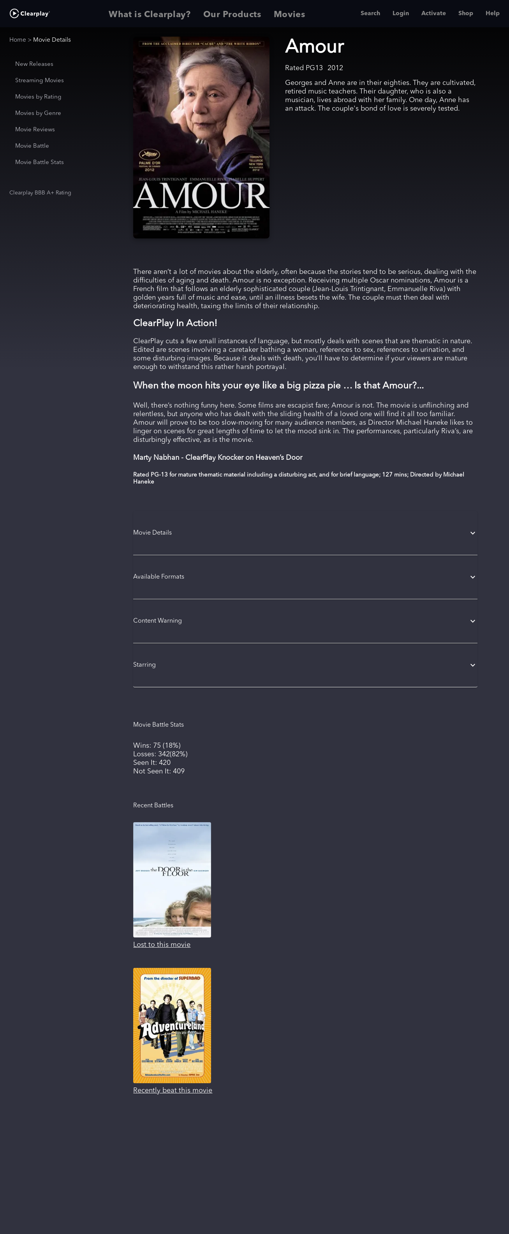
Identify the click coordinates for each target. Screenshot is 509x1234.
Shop (465, 14)
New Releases (34, 64)
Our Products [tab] (232, 14)
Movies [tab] (290, 14)
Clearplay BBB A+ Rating (40, 193)
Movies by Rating (38, 97)
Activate (433, 14)
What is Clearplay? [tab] (149, 14)
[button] (305, 533)
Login (401, 14)
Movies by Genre (38, 114)
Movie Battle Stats (39, 163)
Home (17, 40)
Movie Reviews (35, 130)
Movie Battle (32, 146)
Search (370, 14)
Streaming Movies (39, 81)
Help (493, 14)
